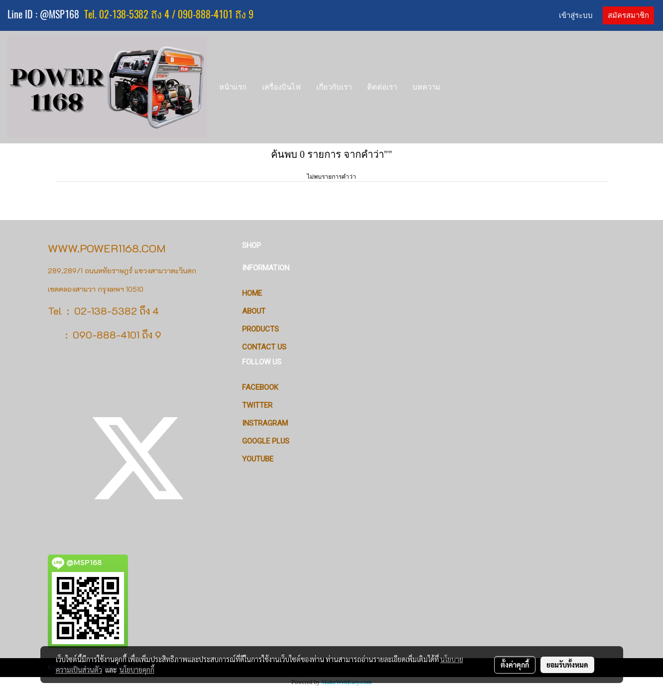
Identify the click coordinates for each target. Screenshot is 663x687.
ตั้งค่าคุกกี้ (515, 664)
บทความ (426, 87)
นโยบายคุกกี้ (137, 669)
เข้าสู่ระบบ (576, 15)
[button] (457, 87)
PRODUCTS (260, 329)
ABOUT (253, 311)
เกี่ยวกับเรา (334, 87)
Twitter (257, 405)
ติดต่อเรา (382, 87)
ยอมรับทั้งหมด (567, 664)
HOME (252, 293)
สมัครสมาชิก (628, 15)
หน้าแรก (233, 87)
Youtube (257, 459)
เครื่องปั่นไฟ (281, 87)
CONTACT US (264, 347)
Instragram (265, 423)
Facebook (260, 387)
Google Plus (265, 441)
